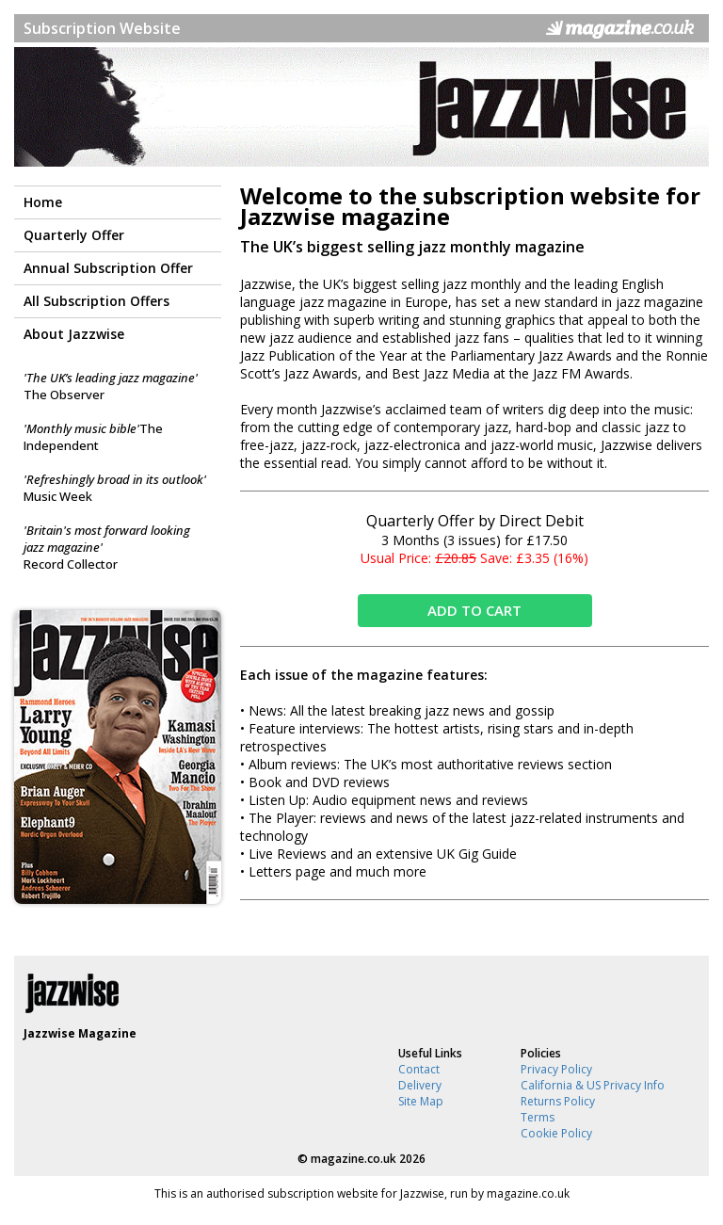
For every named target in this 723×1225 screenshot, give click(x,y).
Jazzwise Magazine (80, 1033)
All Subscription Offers (96, 301)
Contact (419, 1069)
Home (43, 202)
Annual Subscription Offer (108, 268)
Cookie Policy (556, 1133)
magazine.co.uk (353, 1159)
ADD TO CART (474, 610)
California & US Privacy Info (593, 1085)
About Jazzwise (74, 334)
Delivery (420, 1085)
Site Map (420, 1101)
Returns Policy (558, 1101)
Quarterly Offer (74, 235)
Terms (537, 1117)
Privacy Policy (556, 1069)
